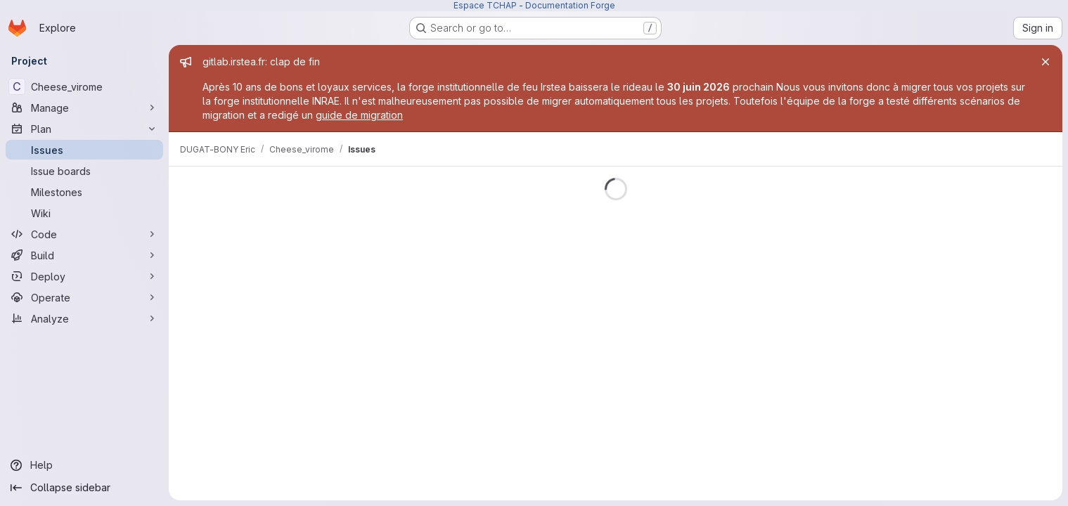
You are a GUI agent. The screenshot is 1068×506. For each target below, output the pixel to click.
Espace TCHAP (485, 5)
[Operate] (84, 297)
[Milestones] (84, 192)
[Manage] (84, 107)
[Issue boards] (84, 171)
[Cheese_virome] (84, 86)
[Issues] (84, 150)
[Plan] (84, 128)
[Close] (1045, 61)
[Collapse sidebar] (84, 488)
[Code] (84, 234)
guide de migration (359, 115)
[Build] (84, 255)
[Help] (84, 465)
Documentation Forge (570, 5)
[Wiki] (84, 213)
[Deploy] (84, 276)
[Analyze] (84, 318)
